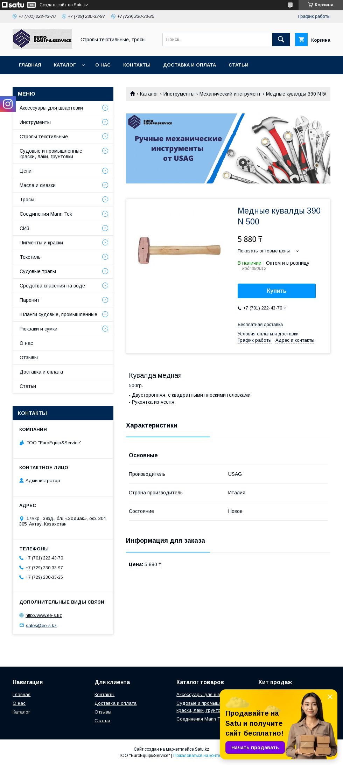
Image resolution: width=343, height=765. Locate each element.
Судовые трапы (38, 271)
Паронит (30, 300)
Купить (277, 291)
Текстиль (30, 257)
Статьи (238, 65)
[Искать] (281, 39)
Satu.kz (202, 749)
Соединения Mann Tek (46, 214)
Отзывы (29, 357)
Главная (30, 65)
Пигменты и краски (41, 242)
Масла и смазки (38, 185)
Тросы (27, 199)
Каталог (65, 65)
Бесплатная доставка (260, 324)
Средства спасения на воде (52, 285)
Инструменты (179, 94)
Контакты (136, 65)
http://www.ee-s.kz (44, 615)
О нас (103, 65)
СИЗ (24, 228)
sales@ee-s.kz (41, 625)
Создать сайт (53, 4)
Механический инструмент (230, 94)
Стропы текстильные (44, 136)
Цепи (25, 171)
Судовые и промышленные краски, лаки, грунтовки (51, 153)
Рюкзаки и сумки (38, 329)
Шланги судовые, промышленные (58, 314)
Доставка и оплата (189, 65)
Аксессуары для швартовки (51, 108)
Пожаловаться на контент (198, 755)
